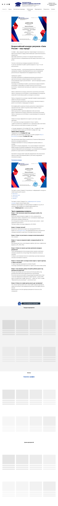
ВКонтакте (15, 193)
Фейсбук (15, 198)
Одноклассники (16, 195)
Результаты (46, 9)
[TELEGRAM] (7, 4)
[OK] (4, 4)
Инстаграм (15, 196)
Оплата (53, 9)
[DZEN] (9, 4)
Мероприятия (38, 9)
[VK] (2, 4)
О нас (29, 10)
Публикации (30, 9)
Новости (4, 9)
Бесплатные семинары (19, 9)
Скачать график (29, 377)
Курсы (10, 9)
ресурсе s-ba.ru (22, 230)
